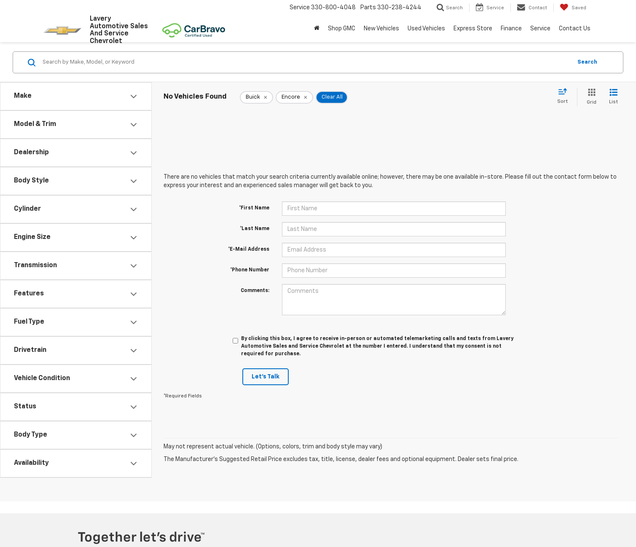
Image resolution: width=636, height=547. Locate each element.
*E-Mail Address (248, 249)
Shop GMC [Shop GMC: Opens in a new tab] (341, 29)
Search (587, 62)
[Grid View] (590, 97)
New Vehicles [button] (381, 29)
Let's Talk (265, 377)
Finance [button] (511, 29)
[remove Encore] (294, 97)
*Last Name (254, 228)
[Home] (317, 28)
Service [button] (540, 29)
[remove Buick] (256, 97)
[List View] (613, 97)
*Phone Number (249, 270)
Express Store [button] (473, 29)
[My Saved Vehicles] (573, 7)
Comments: (255, 290)
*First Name (254, 208)
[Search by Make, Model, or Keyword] (306, 62)
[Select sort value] (565, 96)
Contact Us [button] (574, 29)
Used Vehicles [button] (426, 29)
